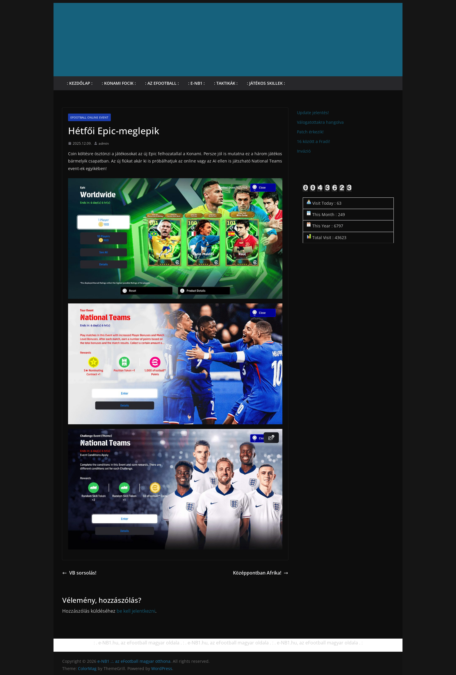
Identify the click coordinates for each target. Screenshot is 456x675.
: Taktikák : (226, 83)
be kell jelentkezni (136, 611)
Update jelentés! (313, 112)
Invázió (304, 151)
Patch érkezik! (310, 132)
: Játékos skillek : (266, 83)
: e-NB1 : (196, 83)
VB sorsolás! (79, 573)
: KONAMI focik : (119, 83)
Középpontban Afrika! (260, 573)
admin (104, 143)
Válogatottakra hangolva (320, 122)
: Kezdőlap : (79, 83)
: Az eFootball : (162, 83)
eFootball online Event (89, 117)
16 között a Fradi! (313, 141)
